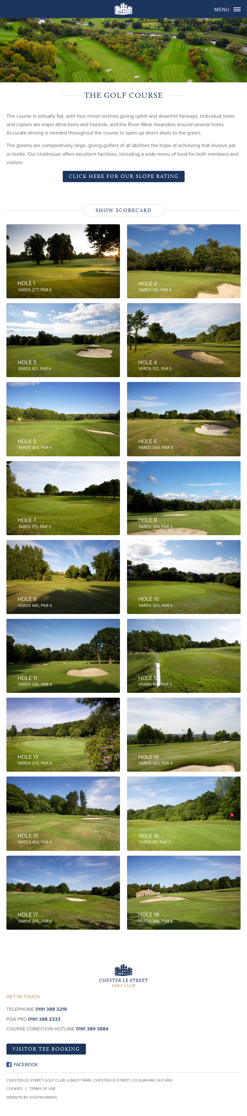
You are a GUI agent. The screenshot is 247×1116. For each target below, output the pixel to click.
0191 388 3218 (51, 1009)
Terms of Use (42, 1088)
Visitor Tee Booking (46, 1049)
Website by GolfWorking (31, 1097)
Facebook (26, 1064)
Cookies (14, 1088)
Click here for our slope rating (123, 176)
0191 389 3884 (92, 1029)
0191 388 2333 (44, 1019)
